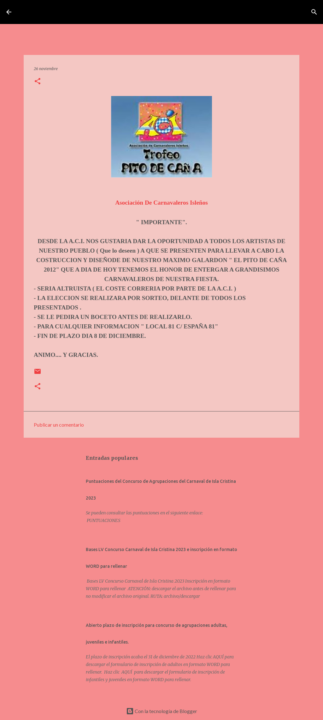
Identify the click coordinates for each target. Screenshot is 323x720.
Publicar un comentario (59, 425)
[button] (37, 81)
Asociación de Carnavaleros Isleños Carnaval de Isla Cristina (135, 12)
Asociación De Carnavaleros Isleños (161, 202)
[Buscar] (262, 12)
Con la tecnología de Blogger (161, 711)
